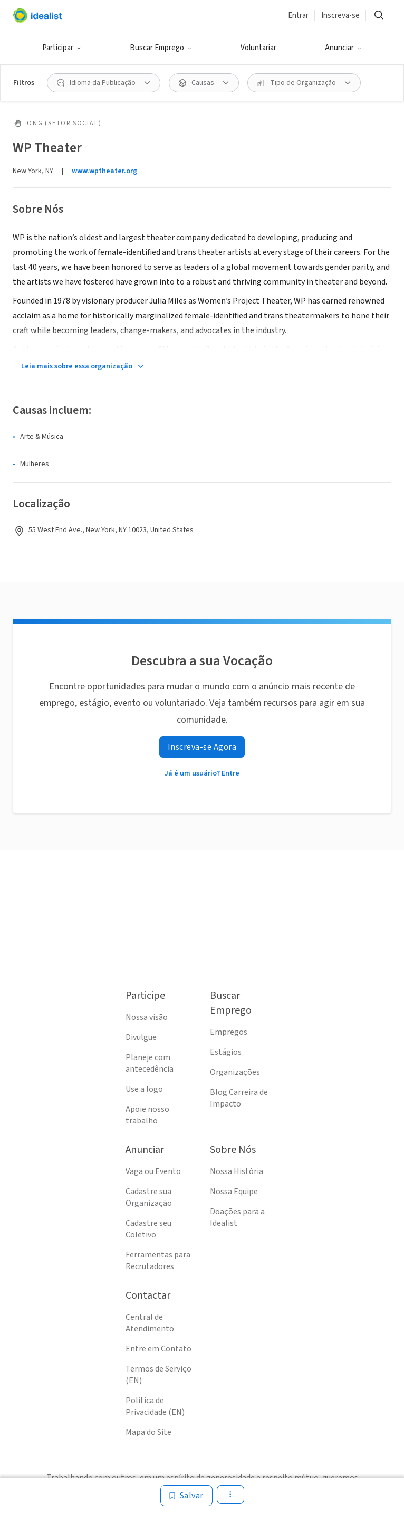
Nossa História (236, 1171)
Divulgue (141, 1037)
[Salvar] (186, 1495)
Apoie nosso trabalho (147, 1115)
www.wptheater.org (104, 171)
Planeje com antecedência (150, 1063)
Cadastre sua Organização (149, 1197)
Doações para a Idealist (237, 1217)
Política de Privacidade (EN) (155, 1406)
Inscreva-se (340, 15)
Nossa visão (147, 1017)
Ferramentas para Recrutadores (158, 1260)
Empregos (228, 1032)
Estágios (226, 1052)
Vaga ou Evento (153, 1171)
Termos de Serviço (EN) (158, 1374)
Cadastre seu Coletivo (148, 1229)
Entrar (298, 15)
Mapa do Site (148, 1432)
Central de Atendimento (150, 1323)
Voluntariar (258, 47)
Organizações (235, 1072)
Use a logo (144, 1089)
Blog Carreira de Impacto (239, 1098)
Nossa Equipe (234, 1191)
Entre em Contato (158, 1349)
